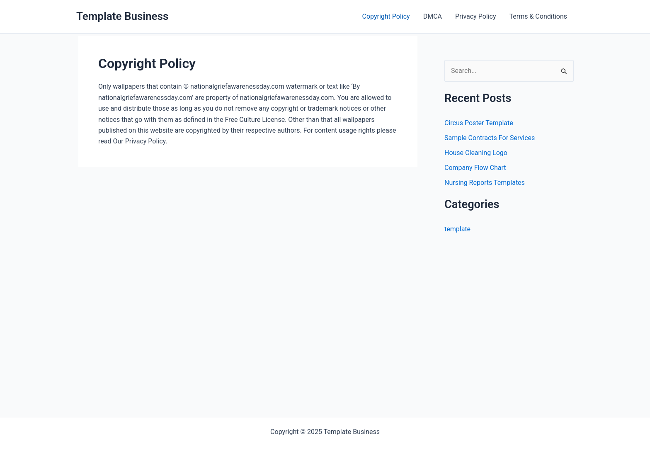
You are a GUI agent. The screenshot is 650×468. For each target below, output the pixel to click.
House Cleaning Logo (475, 153)
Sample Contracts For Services (489, 138)
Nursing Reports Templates (484, 183)
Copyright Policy (386, 16)
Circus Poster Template (478, 123)
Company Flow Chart (475, 168)
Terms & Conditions (538, 16)
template (457, 229)
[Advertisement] (514, 327)
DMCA (432, 16)
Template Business (122, 16)
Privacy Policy (475, 16)
